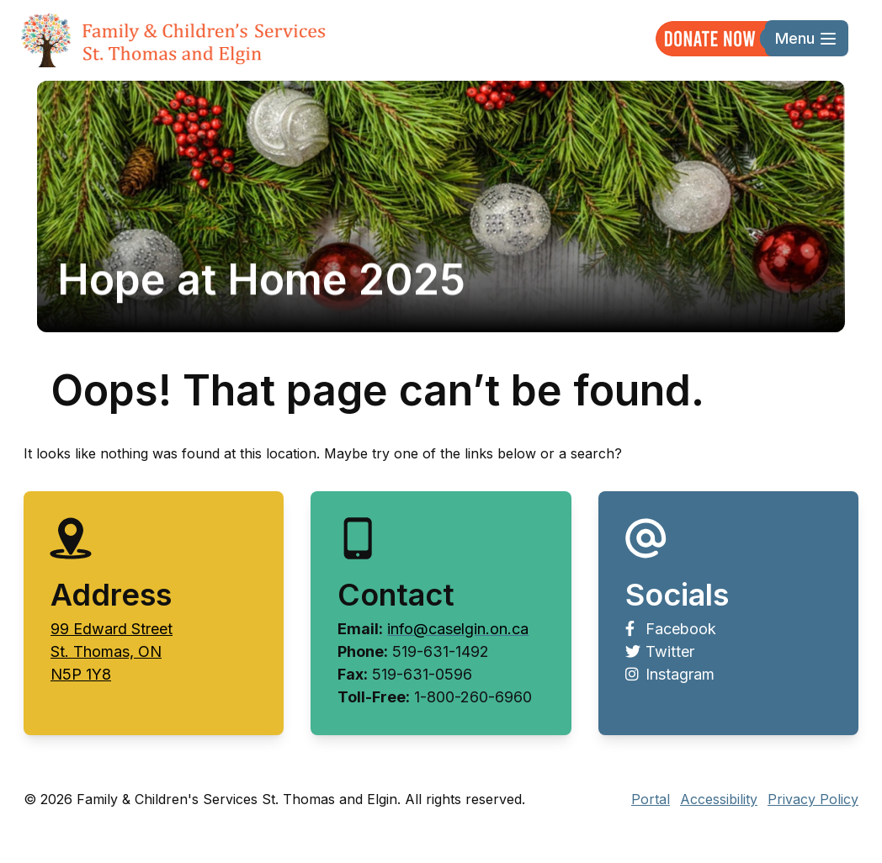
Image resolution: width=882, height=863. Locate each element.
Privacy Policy (813, 799)
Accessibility (718, 799)
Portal (650, 799)
